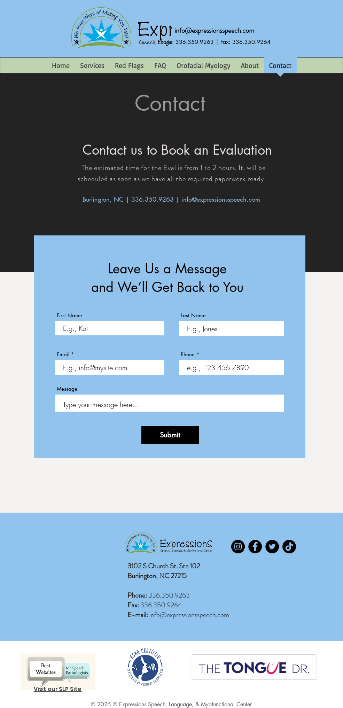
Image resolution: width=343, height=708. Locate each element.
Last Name (193, 315)
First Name (69, 315)
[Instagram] (238, 546)
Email (63, 354)
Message (67, 388)
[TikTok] (289, 546)
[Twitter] (272, 546)
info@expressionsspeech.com (214, 30)
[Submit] (170, 435)
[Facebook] (255, 546)
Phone (188, 354)
